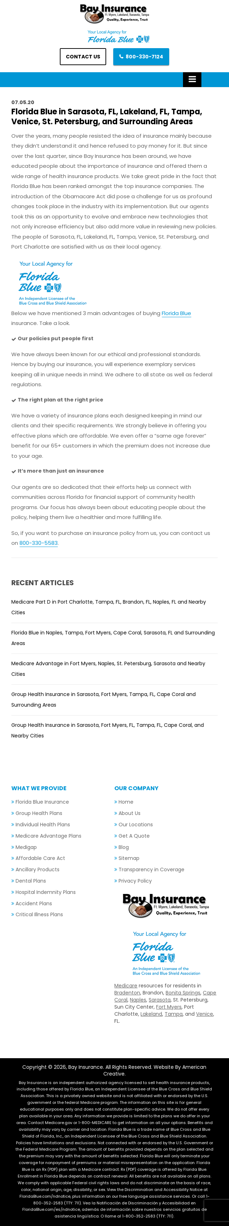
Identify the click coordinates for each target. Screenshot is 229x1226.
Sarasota (160, 999)
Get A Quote (134, 835)
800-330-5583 (38, 543)
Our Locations (136, 824)
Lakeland (151, 1013)
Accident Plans (34, 903)
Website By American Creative (155, 1070)
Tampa (174, 1013)
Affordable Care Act (40, 858)
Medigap (26, 847)
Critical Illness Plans (39, 914)
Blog (124, 847)
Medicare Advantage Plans (48, 835)
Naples (138, 999)
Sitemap (129, 858)
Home (126, 801)
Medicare (125, 985)
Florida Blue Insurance (42, 801)
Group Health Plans (39, 813)
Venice (204, 1013)
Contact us (83, 56)
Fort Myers (169, 1006)
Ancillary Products (37, 869)
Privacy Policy (135, 880)
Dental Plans (31, 880)
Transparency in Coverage (151, 869)
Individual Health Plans (43, 824)
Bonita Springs (183, 992)
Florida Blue (176, 313)
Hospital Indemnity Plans (46, 892)
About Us (130, 813)
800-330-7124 (144, 56)
